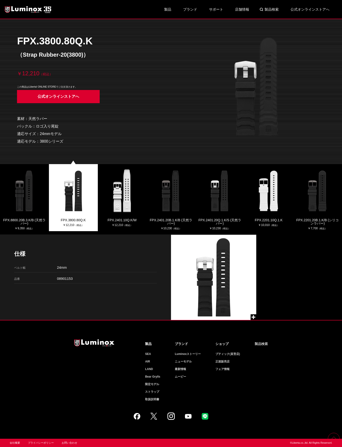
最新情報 (180, 369)
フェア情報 (222, 369)
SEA (148, 354)
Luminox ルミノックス (28, 9)
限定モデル (152, 384)
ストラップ (152, 391)
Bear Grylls (152, 376)
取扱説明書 (152, 399)
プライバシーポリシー (41, 442)
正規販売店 (222, 361)
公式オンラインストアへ (310, 9)
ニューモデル (183, 361)
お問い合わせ (69, 442)
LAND (149, 369)
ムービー (180, 376)
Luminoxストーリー (188, 354)
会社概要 (15, 442)
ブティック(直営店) (227, 354)
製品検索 (272, 9)
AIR (147, 361)
